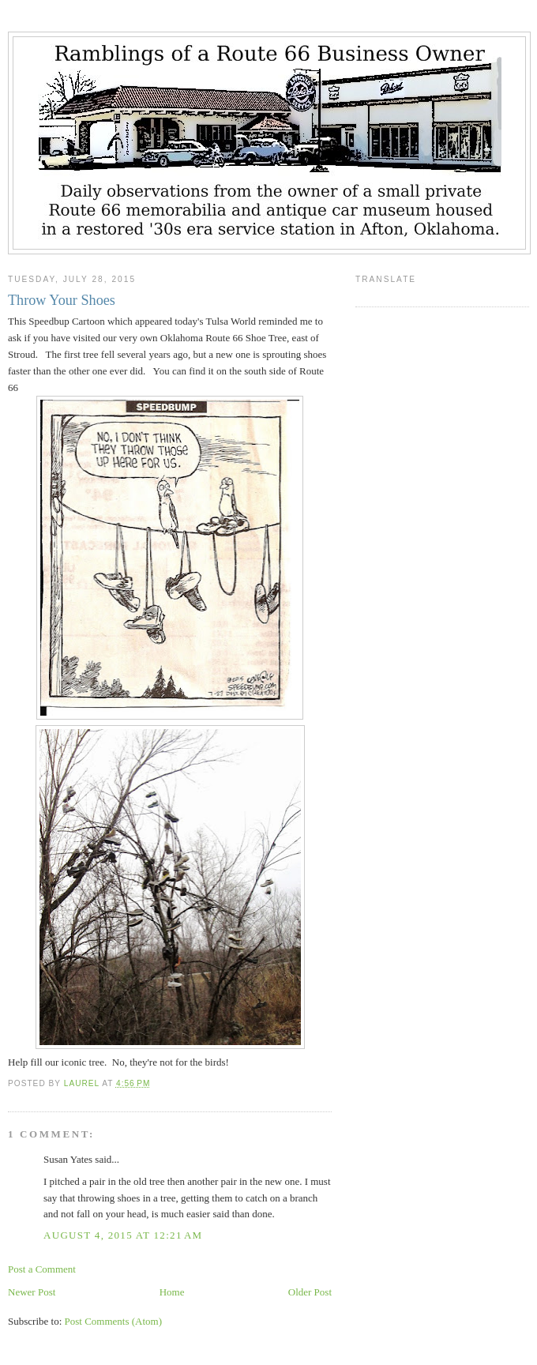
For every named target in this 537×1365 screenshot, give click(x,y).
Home (172, 1292)
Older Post (310, 1292)
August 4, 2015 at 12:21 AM (122, 1235)
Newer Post (31, 1292)
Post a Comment (42, 1269)
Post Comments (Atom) (114, 1321)
